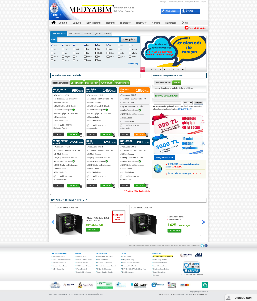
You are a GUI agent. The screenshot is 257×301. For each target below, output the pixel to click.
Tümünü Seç (132, 64)
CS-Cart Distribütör (104, 263)
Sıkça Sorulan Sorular (105, 272)
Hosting (110, 22)
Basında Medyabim (160, 263)
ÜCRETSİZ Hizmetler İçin (184, 173)
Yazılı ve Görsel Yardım (131, 263)
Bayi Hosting (94, 22)
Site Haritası (194, 2)
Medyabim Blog (128, 260)
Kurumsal (170, 22)
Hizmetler (125, 22)
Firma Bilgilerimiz (160, 260)
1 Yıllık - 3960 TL (129, 176)
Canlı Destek (127, 256)
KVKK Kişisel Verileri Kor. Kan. (134, 269)
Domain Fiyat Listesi (83, 272)
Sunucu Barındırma (60, 266)
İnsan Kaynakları (159, 272)
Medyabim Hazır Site (105, 256)
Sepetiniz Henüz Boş (197, 28)
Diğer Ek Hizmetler (104, 269)
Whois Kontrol (81, 269)
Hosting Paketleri (59, 256)
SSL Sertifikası (102, 260)
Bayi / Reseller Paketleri (61, 260)
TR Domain (74, 33)
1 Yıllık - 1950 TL (129, 125)
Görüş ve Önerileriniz (161, 269)
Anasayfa (163, 2)
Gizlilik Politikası (74, 294)
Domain (63, 22)
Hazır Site (141, 22)
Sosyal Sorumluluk (160, 266)
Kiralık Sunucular (59, 263)
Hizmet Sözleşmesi (89, 294)
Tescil (59, 33)
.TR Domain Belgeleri (84, 266)
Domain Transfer (82, 263)
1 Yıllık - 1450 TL (96, 125)
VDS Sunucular (58, 269)
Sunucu (76, 22)
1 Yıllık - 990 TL (62, 125)
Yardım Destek (183, 2)
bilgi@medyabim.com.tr (199, 291)
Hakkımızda (172, 2)
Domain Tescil (81, 256)
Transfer (87, 33)
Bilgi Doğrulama (128, 272)
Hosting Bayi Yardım (130, 266)
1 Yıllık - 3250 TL (96, 176)
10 (183, 69)
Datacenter (189, 294)
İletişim (203, 2)
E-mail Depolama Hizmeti (106, 266)
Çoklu (97, 33)
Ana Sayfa (53, 294)
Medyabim (180, 294)
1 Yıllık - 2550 (62, 176)
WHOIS (107, 33)
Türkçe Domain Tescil (84, 260)
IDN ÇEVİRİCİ (185, 109)
